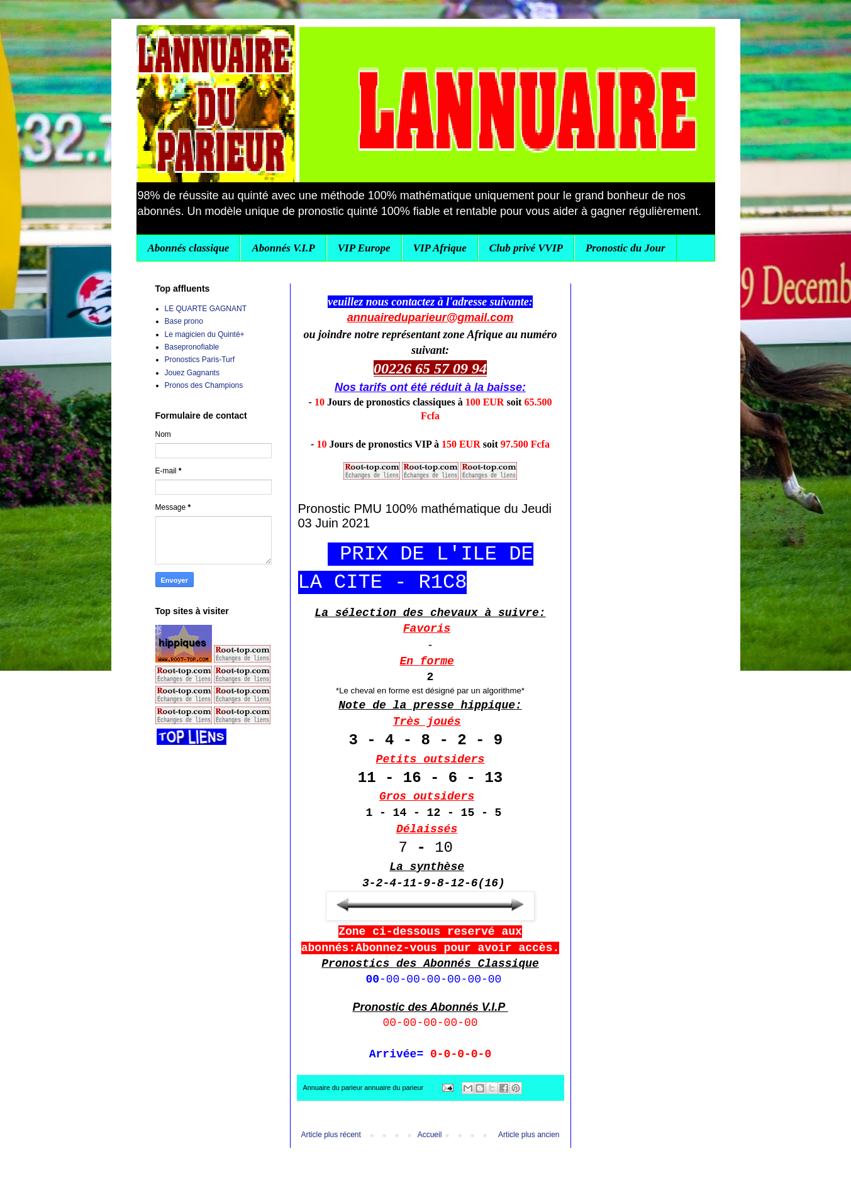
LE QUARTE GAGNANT (206, 308)
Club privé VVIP (526, 248)
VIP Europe (364, 248)
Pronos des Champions (204, 385)
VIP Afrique (440, 248)
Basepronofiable (192, 347)
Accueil (430, 1134)
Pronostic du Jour (625, 248)
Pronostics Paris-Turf (200, 359)
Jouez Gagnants (192, 372)
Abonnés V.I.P (283, 248)
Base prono (184, 321)
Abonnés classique (189, 248)
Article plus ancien (528, 1134)
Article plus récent (331, 1134)
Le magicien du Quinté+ (205, 334)
